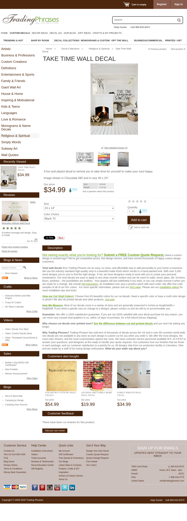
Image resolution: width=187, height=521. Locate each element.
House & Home (12, 94)
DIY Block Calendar (14, 307)
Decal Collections (70, 48)
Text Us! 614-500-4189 (14, 472)
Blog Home (9, 479)
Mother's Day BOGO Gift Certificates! (17, 363)
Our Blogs (63, 479)
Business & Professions (18, 55)
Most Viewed (11, 273)
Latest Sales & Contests (70, 482)
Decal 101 (56, 33)
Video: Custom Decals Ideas (18, 333)
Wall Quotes (9, 155)
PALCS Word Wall (13, 396)
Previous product (157, 49)
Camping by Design (14, 400)
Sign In (179, 4)
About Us (63, 497)
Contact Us (9, 468)
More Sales (32, 378)
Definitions (8, 68)
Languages (9, 113)
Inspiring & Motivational (17, 100)
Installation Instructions (42, 468)
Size (46, 203)
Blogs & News (31, 278)
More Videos (32, 345)
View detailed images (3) (115, 148)
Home (4, 33)
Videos (34, 472)
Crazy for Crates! (13, 302)
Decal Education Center (42, 482)
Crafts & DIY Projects (107, 33)
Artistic (6, 49)
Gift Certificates (66, 472)
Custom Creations (14, 62)
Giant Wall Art (11, 87)
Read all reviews (9, 251)
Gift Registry (37, 486)
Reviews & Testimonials (42, 479)
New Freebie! (11, 369)
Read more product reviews (15, 247)
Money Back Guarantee (15, 489)
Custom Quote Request (97, 472)
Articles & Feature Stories (71, 493)
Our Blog (70, 33)
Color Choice (51, 214)
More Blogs (32, 409)
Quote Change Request (97, 475)
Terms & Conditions (13, 486)
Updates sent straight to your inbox (157, 472)
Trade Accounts (38, 475)
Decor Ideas (40, 33)
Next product (178, 49)
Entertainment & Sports (17, 74)
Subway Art (9, 148)
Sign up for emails (157, 465)
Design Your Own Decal (97, 468)
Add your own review (55, 448)
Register (162, 4)
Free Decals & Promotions (71, 475)
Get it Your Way (96, 462)
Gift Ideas (84, 33)
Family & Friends (13, 81)
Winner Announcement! (16, 373)
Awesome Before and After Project (18, 296)
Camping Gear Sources (16, 404)
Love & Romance (13, 119)
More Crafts (32, 311)
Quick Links (66, 462)
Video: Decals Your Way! (16, 329)
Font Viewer (92, 479)
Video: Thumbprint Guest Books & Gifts (21, 338)
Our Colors (91, 482)
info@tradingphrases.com (172, 498)
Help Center (120, 27)
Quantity (49, 224)
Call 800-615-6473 (140, 27)
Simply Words (11, 142)
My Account (64, 468)
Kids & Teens (10, 106)
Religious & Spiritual (15, 136)
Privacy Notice (10, 482)
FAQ (6, 475)
